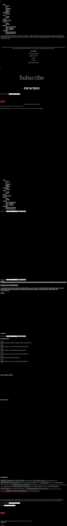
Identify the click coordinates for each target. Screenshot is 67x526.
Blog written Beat (33, 53)
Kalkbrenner (52, 288)
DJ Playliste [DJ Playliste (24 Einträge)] (58, 482)
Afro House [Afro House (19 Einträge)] (50, 480)
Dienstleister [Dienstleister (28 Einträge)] (45, 482)
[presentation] (10, 98)
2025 (30, 288)
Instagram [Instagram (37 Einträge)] (26, 486)
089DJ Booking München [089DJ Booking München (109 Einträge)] (12, 480)
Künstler (57, 288)
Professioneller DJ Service (32, 289)
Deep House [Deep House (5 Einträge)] (38, 482)
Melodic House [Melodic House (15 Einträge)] (38, 486)
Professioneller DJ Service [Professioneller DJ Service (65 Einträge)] (37, 488)
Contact (33, 60)
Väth (57, 289)
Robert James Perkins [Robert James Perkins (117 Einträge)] (16, 490)
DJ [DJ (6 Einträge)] (49, 482)
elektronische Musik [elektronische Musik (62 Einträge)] (20, 484)
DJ (38, 288)
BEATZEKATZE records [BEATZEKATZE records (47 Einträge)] (9, 482)
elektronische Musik (43, 288)
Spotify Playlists (33, 55)
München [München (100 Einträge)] (5, 488)
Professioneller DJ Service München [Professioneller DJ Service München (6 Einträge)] (54, 488)
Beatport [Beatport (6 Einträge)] (55, 480)
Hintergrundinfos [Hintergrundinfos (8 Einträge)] (51, 484)
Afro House (34, 288)
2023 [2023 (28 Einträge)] (34, 480)
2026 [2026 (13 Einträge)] (45, 480)
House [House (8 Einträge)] (62, 484)
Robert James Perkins (44, 289)
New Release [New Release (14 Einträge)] (20, 488)
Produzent (23, 289)
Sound (50, 289)
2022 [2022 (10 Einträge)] (32, 480)
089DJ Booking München (23, 288)
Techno (53, 289)
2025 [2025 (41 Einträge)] (42, 480)
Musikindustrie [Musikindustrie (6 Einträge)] (45, 486)
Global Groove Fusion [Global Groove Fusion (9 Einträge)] (42, 484)
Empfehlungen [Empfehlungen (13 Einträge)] (33, 484)
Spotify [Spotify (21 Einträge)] (29, 491)
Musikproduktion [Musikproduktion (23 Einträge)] (53, 486)
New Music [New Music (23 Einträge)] (13, 488)
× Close (2, 524)
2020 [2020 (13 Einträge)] (26, 480)
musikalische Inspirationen (14, 289)
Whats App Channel (33, 62)
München (6, 289)
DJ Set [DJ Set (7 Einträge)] (11, 484)
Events (33, 58)
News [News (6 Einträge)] (25, 488)
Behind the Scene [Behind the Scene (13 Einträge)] (22, 482)
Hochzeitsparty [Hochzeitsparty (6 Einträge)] (58, 484)
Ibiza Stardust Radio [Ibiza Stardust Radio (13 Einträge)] (8, 486)
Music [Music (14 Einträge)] (38, 491)
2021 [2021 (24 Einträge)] (29, 480)
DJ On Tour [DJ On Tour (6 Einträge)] (52, 482)
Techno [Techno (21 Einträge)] (33, 491)
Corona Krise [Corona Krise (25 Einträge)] (32, 482)
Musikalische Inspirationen (9, 285)
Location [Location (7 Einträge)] (32, 486)
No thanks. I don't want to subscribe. (32, 104)
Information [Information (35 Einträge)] (18, 486)
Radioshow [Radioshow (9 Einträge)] (3, 491)
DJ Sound (3, 281)
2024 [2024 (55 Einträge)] (38, 480)
